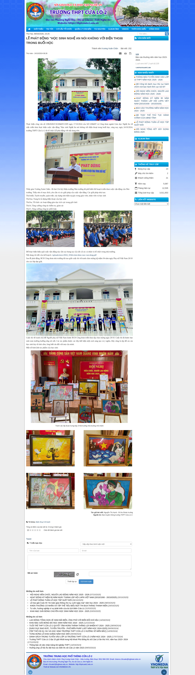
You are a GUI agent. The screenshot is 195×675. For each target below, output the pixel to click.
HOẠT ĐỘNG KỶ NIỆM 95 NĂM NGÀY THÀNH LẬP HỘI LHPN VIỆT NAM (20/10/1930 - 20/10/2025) (73, 597)
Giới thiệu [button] (38, 29)
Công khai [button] (154, 29)
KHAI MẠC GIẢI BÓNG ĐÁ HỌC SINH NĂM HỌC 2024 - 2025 (56, 623)
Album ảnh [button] (113, 29)
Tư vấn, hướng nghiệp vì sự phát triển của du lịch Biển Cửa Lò (57, 608)
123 (137, 58)
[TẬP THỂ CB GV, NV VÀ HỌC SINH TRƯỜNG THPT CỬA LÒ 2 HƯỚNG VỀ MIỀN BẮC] (67, 631)
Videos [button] (125, 29)
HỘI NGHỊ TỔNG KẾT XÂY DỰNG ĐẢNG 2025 (151, 130)
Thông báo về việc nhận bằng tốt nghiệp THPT (49, 645)
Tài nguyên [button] (99, 29)
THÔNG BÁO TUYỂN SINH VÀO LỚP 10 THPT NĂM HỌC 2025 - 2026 (151, 78)
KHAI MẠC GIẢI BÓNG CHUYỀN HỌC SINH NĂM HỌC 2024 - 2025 (59, 611)
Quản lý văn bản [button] (83, 29)
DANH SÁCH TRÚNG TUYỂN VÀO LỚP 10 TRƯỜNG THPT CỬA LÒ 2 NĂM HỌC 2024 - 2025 (70, 637)
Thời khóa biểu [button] (138, 29)
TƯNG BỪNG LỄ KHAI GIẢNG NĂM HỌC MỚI (49, 634)
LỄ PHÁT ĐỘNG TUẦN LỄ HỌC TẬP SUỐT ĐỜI (51, 600)
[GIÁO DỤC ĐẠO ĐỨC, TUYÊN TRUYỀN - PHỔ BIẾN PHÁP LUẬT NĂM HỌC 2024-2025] (68, 628)
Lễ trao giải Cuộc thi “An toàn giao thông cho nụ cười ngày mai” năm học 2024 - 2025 (67, 603)
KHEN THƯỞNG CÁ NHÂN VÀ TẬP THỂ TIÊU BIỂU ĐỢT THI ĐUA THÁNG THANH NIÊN (68, 606)
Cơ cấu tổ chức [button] (64, 29)
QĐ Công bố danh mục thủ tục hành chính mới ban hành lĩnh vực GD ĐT (151, 85)
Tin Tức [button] (49, 29)
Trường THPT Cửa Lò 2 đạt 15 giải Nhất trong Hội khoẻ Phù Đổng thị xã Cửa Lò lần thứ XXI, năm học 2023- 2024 (78, 639)
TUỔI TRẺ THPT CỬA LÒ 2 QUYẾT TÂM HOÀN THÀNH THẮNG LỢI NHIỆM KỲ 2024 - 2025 (69, 625)
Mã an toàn (33, 573)
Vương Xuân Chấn (110, 48)
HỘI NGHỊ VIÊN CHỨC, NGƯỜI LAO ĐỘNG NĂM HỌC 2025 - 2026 (59, 594)
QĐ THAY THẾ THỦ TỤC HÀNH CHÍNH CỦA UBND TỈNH (151, 116)
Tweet (28, 539)
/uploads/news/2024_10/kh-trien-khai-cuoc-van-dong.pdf (74, 255)
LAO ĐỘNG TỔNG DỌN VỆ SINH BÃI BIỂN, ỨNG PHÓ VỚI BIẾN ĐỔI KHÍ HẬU (64, 620)
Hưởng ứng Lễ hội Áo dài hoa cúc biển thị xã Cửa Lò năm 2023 (56, 648)
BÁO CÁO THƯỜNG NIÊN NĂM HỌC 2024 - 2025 (151, 109)
